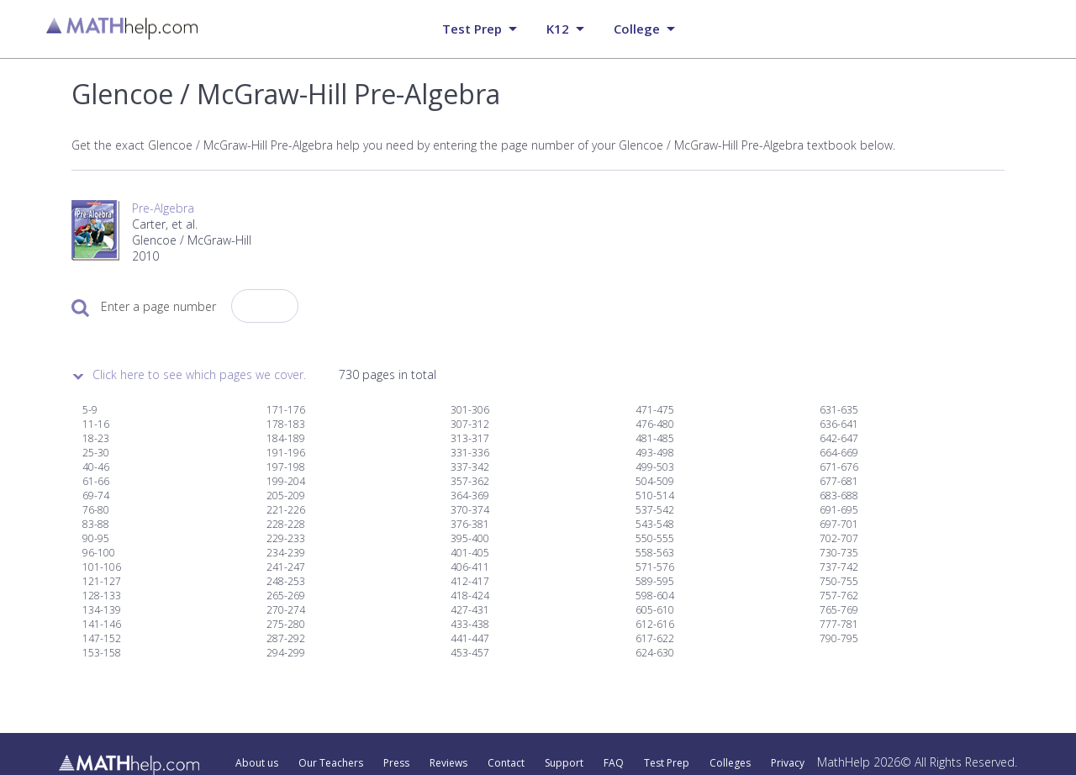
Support (564, 763)
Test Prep (666, 763)
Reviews (448, 763)
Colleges (730, 763)
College (637, 28)
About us (256, 763)
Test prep (472, 28)
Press (396, 763)
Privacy (787, 763)
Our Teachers (330, 763)
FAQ (614, 763)
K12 (557, 28)
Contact (506, 763)
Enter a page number (158, 306)
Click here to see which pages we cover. (199, 374)
